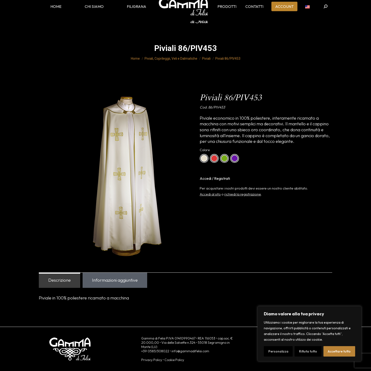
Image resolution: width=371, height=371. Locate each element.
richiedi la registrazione (242, 194)
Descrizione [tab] (59, 280)
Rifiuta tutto (308, 351)
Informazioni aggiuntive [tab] (115, 280)
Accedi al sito (210, 194)
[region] (309, 334)
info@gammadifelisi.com (190, 351)
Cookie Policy (174, 360)
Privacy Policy (151, 360)
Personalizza (278, 351)
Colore (205, 150)
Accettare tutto (339, 351)
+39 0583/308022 (155, 351)
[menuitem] (307, 14)
